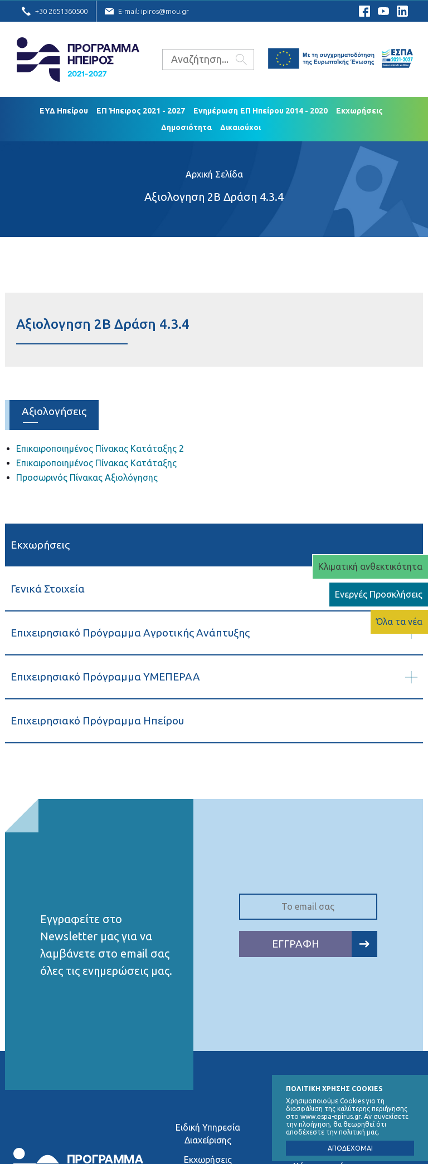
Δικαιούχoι (240, 127)
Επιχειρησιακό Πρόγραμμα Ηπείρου (97, 720)
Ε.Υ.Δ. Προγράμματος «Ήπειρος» (78, 59)
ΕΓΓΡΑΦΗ (324, 944)
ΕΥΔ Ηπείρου (64, 110)
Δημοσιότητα (186, 127)
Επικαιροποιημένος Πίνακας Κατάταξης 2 (100, 448)
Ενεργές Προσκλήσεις (378, 594)
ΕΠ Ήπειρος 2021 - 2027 (140, 110)
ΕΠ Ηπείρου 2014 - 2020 (284, 110)
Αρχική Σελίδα (214, 174)
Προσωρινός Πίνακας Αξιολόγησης (87, 477)
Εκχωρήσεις (359, 110)
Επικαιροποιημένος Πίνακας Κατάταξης (96, 463)
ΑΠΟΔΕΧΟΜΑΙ (350, 1148)
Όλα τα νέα (399, 621)
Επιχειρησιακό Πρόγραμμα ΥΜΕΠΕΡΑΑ (105, 676)
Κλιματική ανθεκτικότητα (370, 566)
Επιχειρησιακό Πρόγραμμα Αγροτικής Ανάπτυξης (130, 633)
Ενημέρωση (215, 110)
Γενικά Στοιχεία (48, 589)
